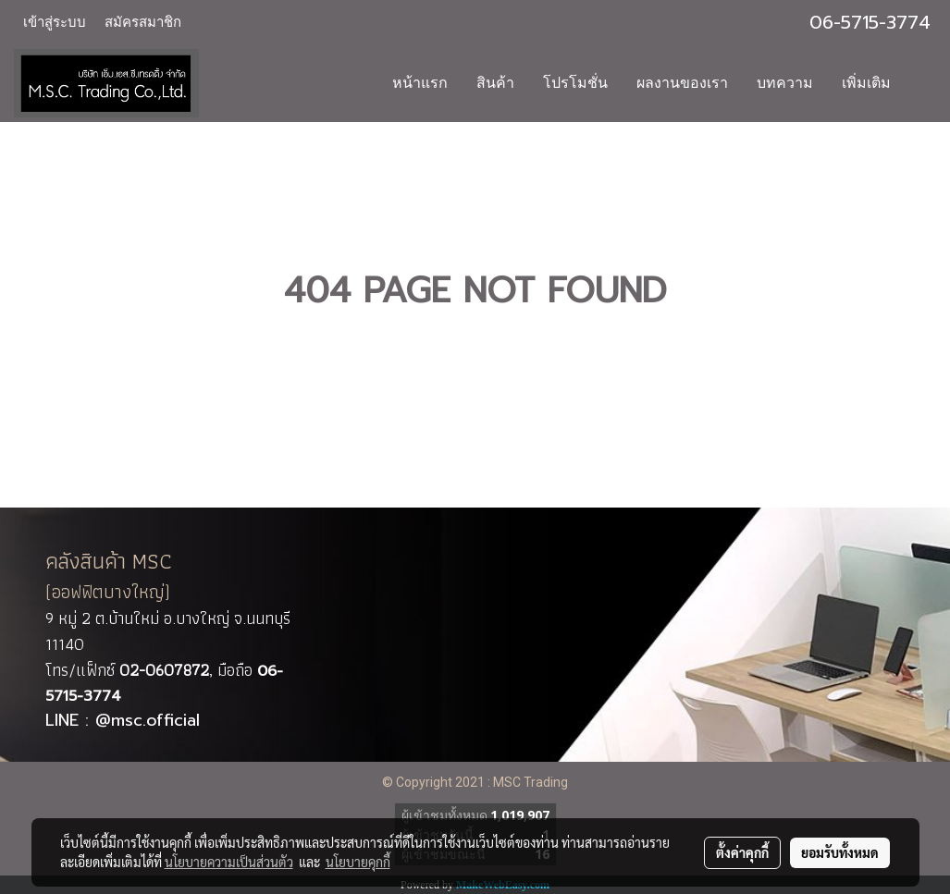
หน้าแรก (420, 83)
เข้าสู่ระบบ (54, 22)
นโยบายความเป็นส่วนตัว (229, 861)
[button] (921, 83)
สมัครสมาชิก (143, 22)
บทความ (785, 83)
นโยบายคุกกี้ (358, 861)
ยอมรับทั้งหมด (840, 852)
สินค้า (495, 83)
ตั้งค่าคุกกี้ (742, 852)
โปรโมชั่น (575, 83)
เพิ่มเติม (866, 83)
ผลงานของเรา (682, 83)
